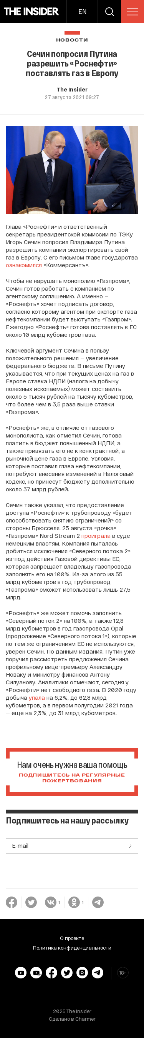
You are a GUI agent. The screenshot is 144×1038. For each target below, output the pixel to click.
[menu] (132, 11)
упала (37, 697)
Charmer (85, 1019)
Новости (72, 40)
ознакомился (24, 264)
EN (82, 11)
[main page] (32, 11)
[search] (109, 11)
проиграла (96, 535)
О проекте (72, 938)
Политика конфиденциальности (72, 948)
